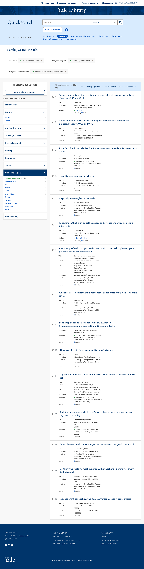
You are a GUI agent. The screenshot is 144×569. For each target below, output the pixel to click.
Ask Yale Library (90, 3)
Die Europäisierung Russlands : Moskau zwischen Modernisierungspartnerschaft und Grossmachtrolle (87, 324)
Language (10, 157)
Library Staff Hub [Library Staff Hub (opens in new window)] (109, 544)
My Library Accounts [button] (126, 3)
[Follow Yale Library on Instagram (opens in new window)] (9, 545)
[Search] (66, 22)
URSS (7, 191)
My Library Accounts (62, 537)
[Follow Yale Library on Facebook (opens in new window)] (6, 545)
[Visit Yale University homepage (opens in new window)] (9, 559)
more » (8, 209)
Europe (8, 200)
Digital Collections (52, 39)
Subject (9, 165)
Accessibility (106, 533)
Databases (117, 36)
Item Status (11, 104)
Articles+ (103, 36)
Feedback (107, 3)
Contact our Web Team (64, 544)
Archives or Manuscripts (83, 36)
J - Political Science (28, 61)
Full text (79, 110)
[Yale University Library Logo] (72, 10)
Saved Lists (47, 3)
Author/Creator (13, 135)
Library (8, 150)
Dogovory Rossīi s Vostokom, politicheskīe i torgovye (88, 350)
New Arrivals (72, 39)
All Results (48, 36)
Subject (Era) (11, 216)
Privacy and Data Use (110, 540)
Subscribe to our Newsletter (66, 540)
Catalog (62, 36)
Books (7, 117)
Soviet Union (10, 181)
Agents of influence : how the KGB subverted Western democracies (95, 498)
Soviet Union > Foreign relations (47, 71)
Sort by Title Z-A (112, 86)
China (7, 197)
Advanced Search (52, 30)
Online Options (81, 238)
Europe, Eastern (11, 203)
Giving (104, 537)
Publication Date (13, 128)
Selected (129, 86)
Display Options (93, 86)
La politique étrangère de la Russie (77, 176)
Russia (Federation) (79, 61)
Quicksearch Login (66, 3)
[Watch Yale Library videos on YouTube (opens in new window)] (12, 545)
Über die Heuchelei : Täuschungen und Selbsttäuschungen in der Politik (97, 444)
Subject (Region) (13, 172)
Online (7, 121)
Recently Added (13, 143)
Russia (7, 188)
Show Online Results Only (25, 92)
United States (10, 194)
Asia (6, 185)
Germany (9, 206)
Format (8, 112)
